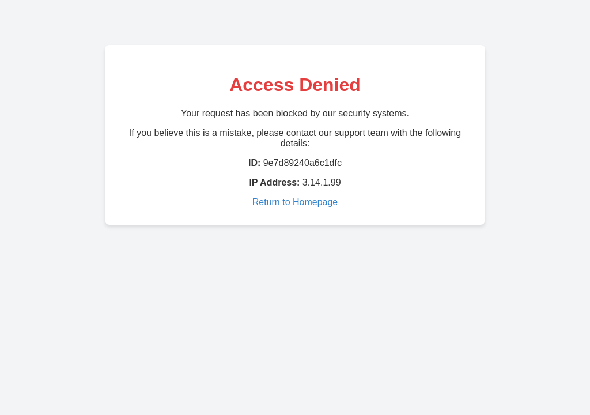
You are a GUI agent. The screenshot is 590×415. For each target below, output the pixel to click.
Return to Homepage (295, 202)
